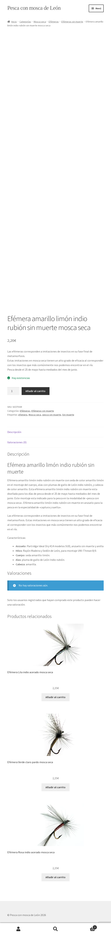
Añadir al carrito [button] (55, 697)
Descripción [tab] (14, 432)
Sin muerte (68, 414)
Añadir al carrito (35, 391)
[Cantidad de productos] (13, 391)
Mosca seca (40, 21)
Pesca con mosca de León (34, 8)
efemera (22, 414)
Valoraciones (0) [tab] (16, 442)
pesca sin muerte (51, 414)
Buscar (55, 929)
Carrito (85, 926)
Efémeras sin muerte (72, 21)
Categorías (25, 21)
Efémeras (54, 21)
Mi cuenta (18, 929)
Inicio (14, 21)
